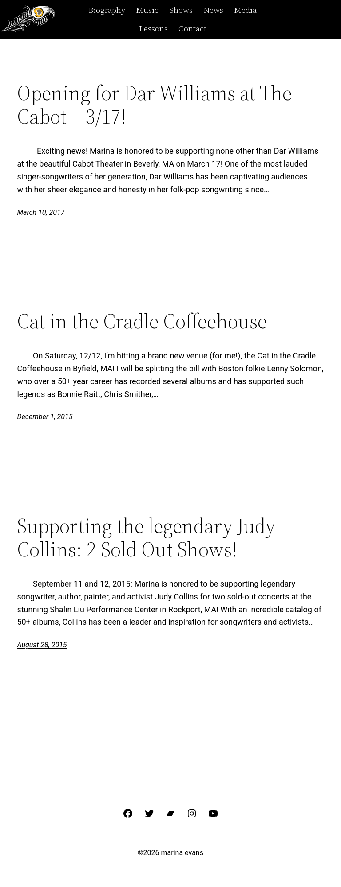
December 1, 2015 (44, 416)
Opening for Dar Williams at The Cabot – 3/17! (154, 104)
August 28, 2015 (42, 645)
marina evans (182, 852)
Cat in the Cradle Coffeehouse (142, 321)
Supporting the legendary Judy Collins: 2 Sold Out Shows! (146, 537)
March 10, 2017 (40, 212)
